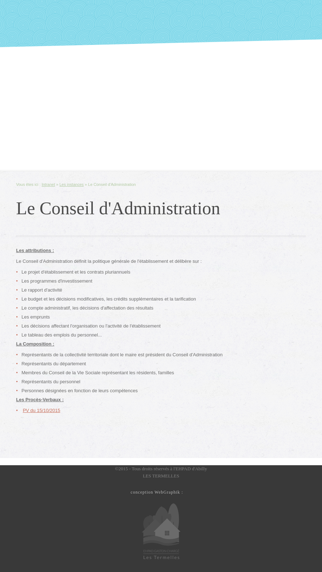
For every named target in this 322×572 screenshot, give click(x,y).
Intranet (48, 184)
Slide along (161, 23)
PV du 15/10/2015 (41, 410)
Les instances (71, 184)
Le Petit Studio (188, 491)
